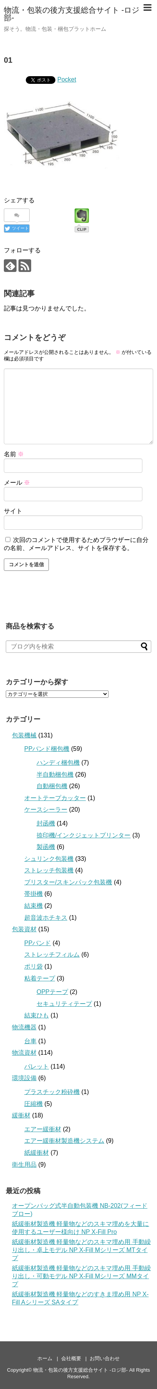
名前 (14, 454)
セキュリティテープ (64, 1003)
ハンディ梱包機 (58, 762)
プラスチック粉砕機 (52, 1092)
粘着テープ (39, 978)
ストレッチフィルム (52, 954)
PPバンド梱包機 (46, 748)
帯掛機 (33, 893)
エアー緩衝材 (42, 1129)
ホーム (44, 1358)
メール (17, 482)
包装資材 (24, 929)
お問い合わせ (105, 1358)
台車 (30, 1041)
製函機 (46, 847)
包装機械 (24, 735)
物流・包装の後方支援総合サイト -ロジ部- (71, 14)
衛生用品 (24, 1164)
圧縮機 (33, 1104)
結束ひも (36, 1015)
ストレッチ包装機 (48, 870)
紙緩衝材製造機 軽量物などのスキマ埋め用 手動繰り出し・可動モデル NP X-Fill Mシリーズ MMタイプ (81, 1276)
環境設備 (24, 1078)
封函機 (46, 823)
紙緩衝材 (36, 1152)
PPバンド (37, 943)
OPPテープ (52, 992)
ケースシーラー (45, 809)
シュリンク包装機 (48, 858)
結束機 (33, 905)
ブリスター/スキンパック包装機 (68, 882)
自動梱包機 (52, 786)
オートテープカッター (55, 798)
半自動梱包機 (55, 774)
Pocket (66, 79)
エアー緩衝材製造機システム (64, 1140)
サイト (13, 511)
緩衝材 (21, 1115)
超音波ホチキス (45, 917)
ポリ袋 (33, 966)
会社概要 (71, 1358)
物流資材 (24, 1052)
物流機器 (24, 1027)
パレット (36, 1066)
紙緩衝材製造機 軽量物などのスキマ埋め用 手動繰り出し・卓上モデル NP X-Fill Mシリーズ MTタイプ (81, 1250)
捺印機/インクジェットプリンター (83, 835)
